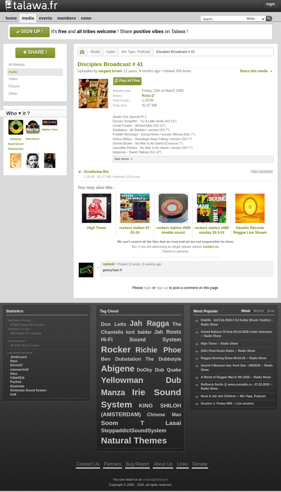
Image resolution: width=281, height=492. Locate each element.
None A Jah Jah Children (218, 396)
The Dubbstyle (163, 359)
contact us (210, 246)
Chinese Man (164, 414)
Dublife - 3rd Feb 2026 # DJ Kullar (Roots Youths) (235, 320)
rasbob (108, 264)
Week (245, 311)
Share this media (254, 71)
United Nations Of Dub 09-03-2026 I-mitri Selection (236, 331)
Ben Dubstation (121, 359)
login (147, 288)
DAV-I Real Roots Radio (217, 350)
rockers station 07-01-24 (135, 230)
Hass (13, 373)
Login (270, 4)
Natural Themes (134, 440)
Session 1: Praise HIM (216, 403)
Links (182, 464)
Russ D (148, 96)
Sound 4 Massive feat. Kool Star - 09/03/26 (230, 365)
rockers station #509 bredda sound (173, 230)
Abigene (117, 368)
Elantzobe (17, 386)
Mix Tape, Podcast (135, 52)
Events (45, 18)
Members (66, 18)
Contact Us (88, 464)
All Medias (16, 65)
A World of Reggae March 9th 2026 (225, 377)
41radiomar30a (96, 172)
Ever (271, 311)
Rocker (116, 349)
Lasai (173, 422)
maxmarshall (19, 369)
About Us (163, 464)
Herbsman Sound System (28, 390)
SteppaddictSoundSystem (133, 430)
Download (266, 171)
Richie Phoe (158, 350)
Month (258, 311)
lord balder (139, 332)
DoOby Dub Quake (159, 369)
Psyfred (15, 381)
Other (12, 94)
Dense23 (16, 365)
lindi (13, 394)
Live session (245, 403)
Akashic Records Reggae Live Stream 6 (250, 233)
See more (124, 159)
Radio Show (209, 324)
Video (12, 79)
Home (11, 18)
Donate (200, 464)
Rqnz (14, 361)
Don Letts (113, 324)
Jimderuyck (18, 357)
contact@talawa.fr (155, 479)
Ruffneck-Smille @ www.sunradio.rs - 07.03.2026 (235, 384)
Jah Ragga (149, 323)
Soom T (122, 422)
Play (254, 171)
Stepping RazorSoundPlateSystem (16, 143)
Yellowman (122, 380)
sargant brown (110, 71)
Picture (13, 86)
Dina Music (33, 138)
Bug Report (137, 464)
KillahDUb (17, 377)
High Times (96, 228)
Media (28, 18)
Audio (13, 72)
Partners (112, 464)
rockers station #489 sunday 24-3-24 (212, 230)
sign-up (162, 288)
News (86, 18)
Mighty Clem (50, 129)
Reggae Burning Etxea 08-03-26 (223, 358)
